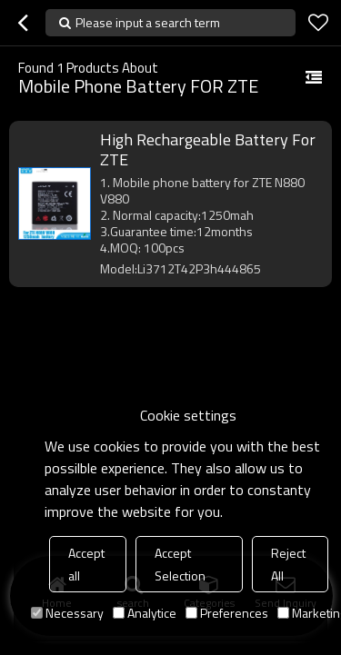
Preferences (227, 612)
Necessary (67, 612)
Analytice (144, 612)
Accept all (86, 564)
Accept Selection (180, 564)
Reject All (288, 564)
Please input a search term (147, 22)
